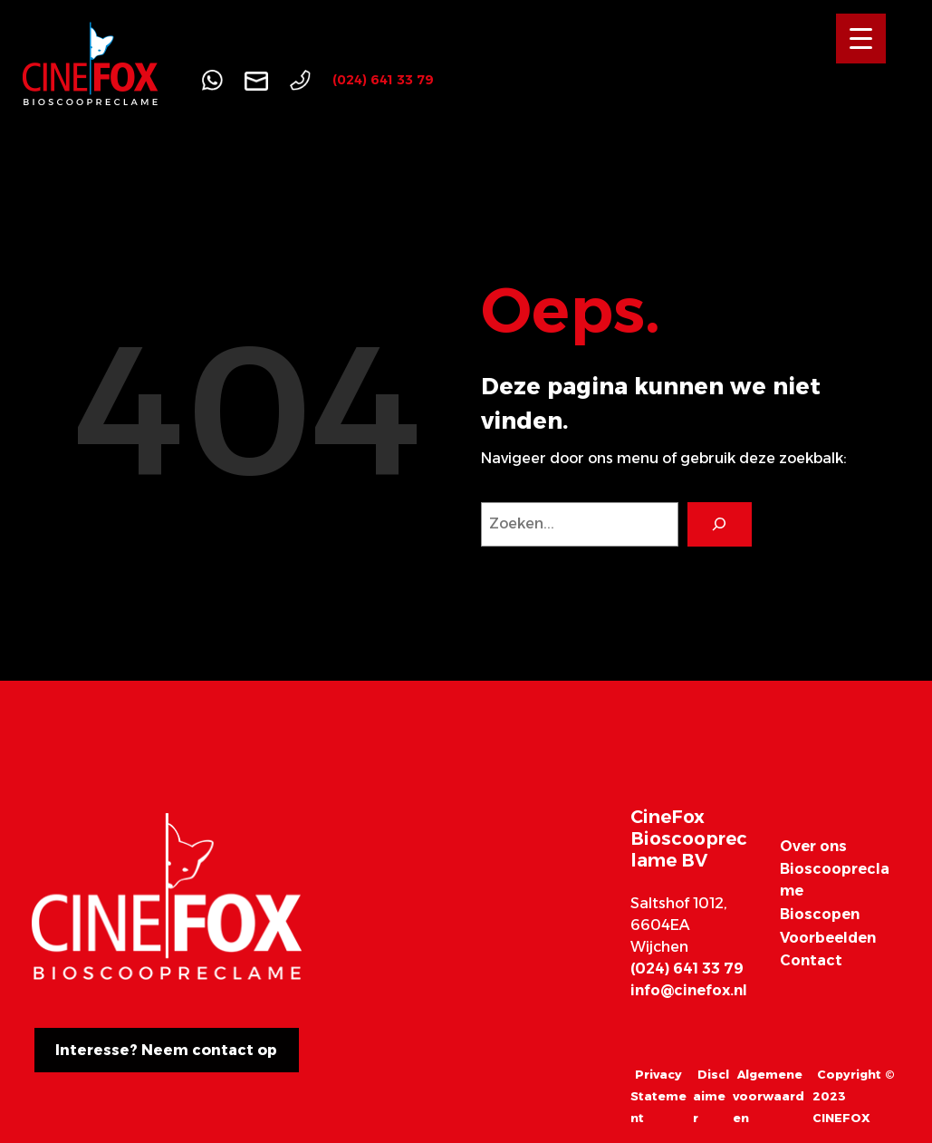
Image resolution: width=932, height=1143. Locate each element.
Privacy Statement (658, 1096)
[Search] (719, 524)
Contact (811, 960)
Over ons (813, 846)
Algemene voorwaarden (768, 1096)
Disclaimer (711, 1096)
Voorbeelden (828, 937)
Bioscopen (820, 914)
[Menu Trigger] (861, 38)
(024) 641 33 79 (383, 80)
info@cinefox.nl (688, 990)
